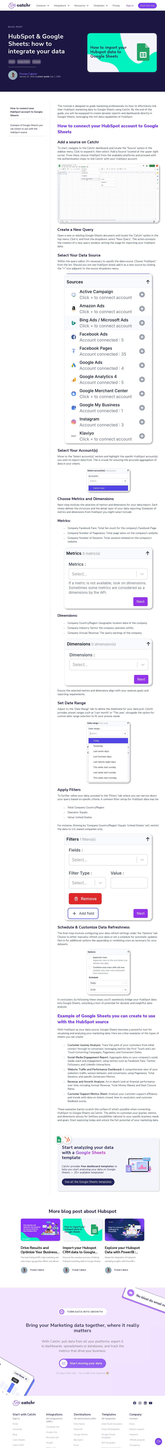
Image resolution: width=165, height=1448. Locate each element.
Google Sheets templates (109, 1436)
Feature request (136, 1429)
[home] (19, 5)
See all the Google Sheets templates (88, 1182)
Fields (15, 1423)
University (17, 1429)
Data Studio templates (112, 1423)
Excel (76, 1445)
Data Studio (79, 1423)
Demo (132, 1423)
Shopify (49, 1442)
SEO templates (109, 1442)
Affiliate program (137, 1439)
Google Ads (51, 1432)
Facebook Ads (52, 1426)
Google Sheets (81, 1434)
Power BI (78, 1429)
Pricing (116, 5)
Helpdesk (133, 1434)
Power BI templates (111, 1429)
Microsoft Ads (52, 1437)
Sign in (129, 5)
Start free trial (147, 5)
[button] (43, 6)
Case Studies (19, 1439)
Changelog (134, 1445)
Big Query (78, 1439)
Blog (15, 1434)
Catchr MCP (18, 1445)
